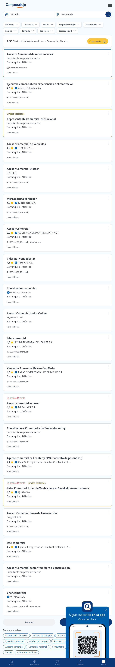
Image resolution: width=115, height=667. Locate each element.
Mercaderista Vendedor (22, 198)
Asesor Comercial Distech (23, 169)
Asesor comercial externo (23, 403)
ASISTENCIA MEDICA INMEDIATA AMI (38, 232)
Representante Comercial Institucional (31, 119)
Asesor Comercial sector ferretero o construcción (38, 568)
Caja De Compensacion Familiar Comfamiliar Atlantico (44, 462)
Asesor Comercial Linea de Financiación (32, 513)
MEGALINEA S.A (26, 407)
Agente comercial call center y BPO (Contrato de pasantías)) (44, 458)
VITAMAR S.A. (17, 596)
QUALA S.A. (24, 492)
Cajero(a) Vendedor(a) (21, 258)
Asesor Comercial (18, 228)
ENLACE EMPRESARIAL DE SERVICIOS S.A (40, 372)
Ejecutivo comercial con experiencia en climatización (40, 84)
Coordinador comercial (21, 288)
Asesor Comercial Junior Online (27, 313)
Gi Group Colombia (20, 292)
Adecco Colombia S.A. (29, 88)
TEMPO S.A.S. (25, 148)
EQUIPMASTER (15, 317)
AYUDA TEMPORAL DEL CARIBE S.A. (34, 342)
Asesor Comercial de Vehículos (26, 144)
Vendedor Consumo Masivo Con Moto (31, 368)
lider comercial (16, 338)
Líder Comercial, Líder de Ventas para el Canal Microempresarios (48, 488)
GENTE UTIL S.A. (27, 203)
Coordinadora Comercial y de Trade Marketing (36, 428)
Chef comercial (16, 593)
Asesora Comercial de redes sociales (30, 54)
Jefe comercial (16, 543)
